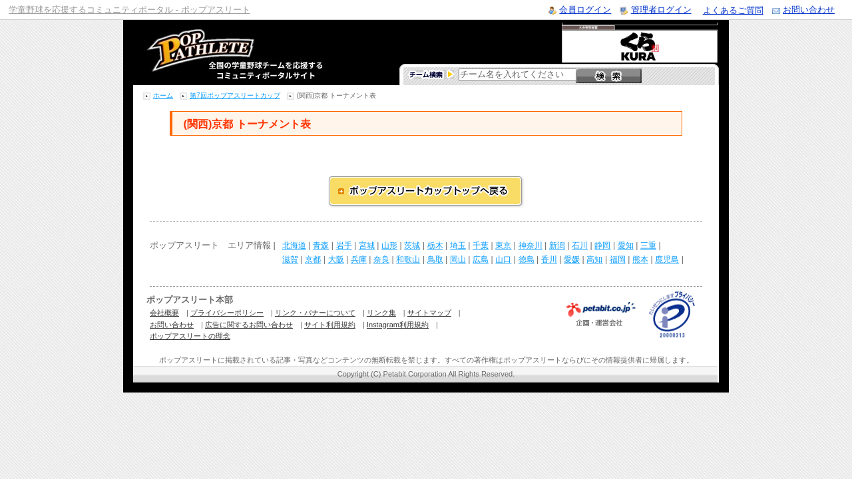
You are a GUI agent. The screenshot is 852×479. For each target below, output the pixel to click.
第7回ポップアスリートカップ (235, 95)
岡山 (458, 259)
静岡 (602, 245)
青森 (321, 245)
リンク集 (381, 313)
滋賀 (290, 259)
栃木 (435, 245)
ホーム (163, 95)
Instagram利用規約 (398, 325)
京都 (313, 259)
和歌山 (408, 259)
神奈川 (530, 245)
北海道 (294, 245)
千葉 (481, 245)
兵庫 (359, 259)
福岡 (618, 259)
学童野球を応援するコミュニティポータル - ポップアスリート (129, 10)
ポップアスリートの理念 (190, 336)
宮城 (367, 245)
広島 (481, 259)
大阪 (336, 259)
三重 (648, 245)
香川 (549, 259)
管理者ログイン (661, 10)
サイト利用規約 (329, 325)
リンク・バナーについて (315, 313)
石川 (580, 245)
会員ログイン (585, 10)
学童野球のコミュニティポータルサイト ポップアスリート (219, 52)
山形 (389, 245)
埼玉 (458, 245)
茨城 (412, 245)
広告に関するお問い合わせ (249, 325)
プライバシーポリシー (227, 313)
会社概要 (164, 313)
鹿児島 (667, 259)
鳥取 (435, 259)
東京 (503, 245)
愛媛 (572, 259)
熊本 (640, 259)
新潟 (557, 245)
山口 (503, 259)
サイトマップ (429, 313)
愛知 (626, 245)
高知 (594, 259)
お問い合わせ (809, 10)
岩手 (344, 245)
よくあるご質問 (733, 10)
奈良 (381, 259)
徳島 (526, 259)
